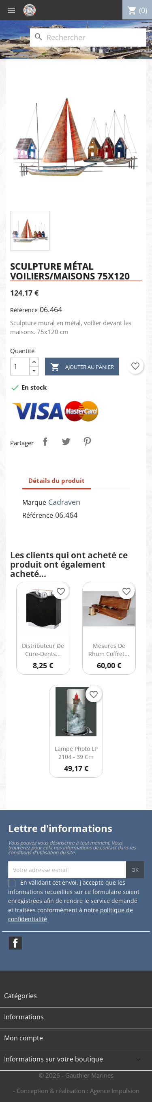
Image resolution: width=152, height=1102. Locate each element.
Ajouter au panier (82, 367)
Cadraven (64, 502)
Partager (45, 441)
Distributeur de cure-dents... (43, 650)
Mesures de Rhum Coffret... (108, 650)
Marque (34, 502)
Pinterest (87, 441)
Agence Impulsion (114, 1091)
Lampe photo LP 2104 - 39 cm (76, 753)
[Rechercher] (88, 37)
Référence (24, 310)
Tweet (66, 441)
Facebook (15, 943)
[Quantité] (20, 366)
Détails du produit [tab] (56, 480)
